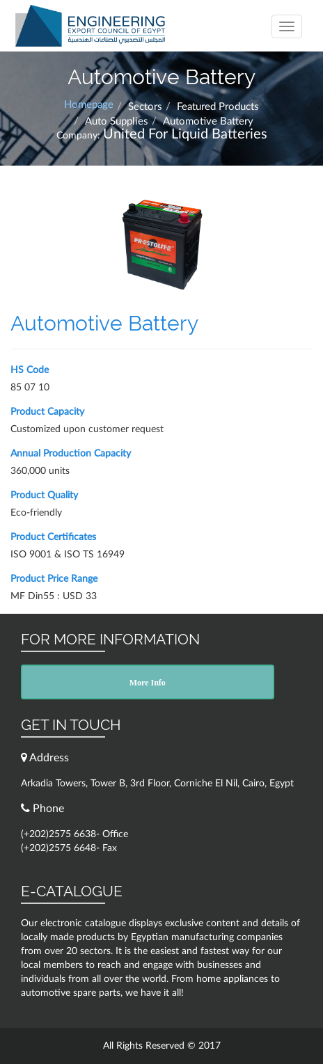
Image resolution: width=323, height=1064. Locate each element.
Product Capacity (47, 412)
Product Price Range (53, 579)
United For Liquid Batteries (185, 134)
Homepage (88, 105)
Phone (42, 808)
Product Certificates (53, 537)
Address (45, 757)
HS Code (29, 370)
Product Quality (44, 495)
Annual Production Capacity (70, 454)
